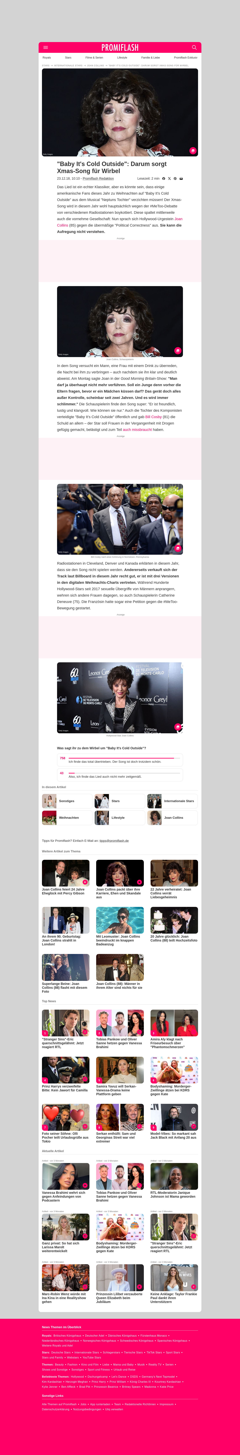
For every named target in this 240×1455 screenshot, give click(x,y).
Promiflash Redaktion (98, 178)
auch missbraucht (137, 430)
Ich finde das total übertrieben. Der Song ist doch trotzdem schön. (115, 761)
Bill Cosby (153, 417)
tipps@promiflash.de (114, 840)
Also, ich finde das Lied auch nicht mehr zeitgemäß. (105, 776)
